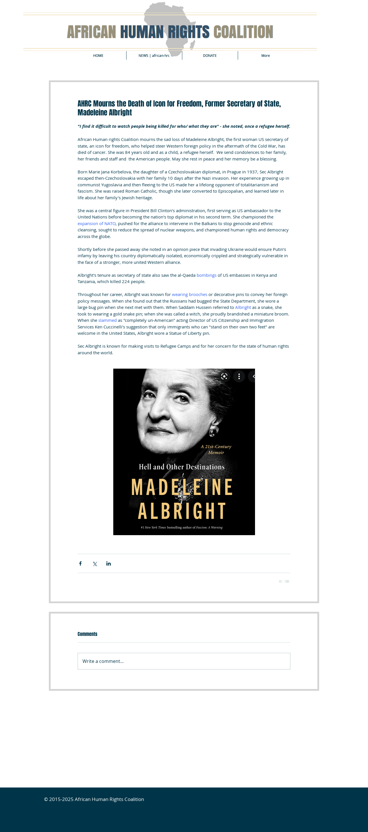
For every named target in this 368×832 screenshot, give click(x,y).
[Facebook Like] (92, 704)
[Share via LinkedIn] (108, 563)
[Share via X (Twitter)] (94, 563)
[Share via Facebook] (80, 563)
